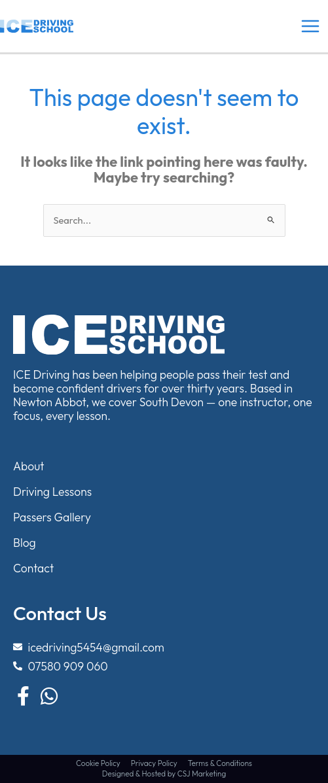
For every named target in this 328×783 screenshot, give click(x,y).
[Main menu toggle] (310, 26)
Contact (33, 568)
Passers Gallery (52, 517)
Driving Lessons (52, 491)
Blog (24, 542)
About (29, 466)
